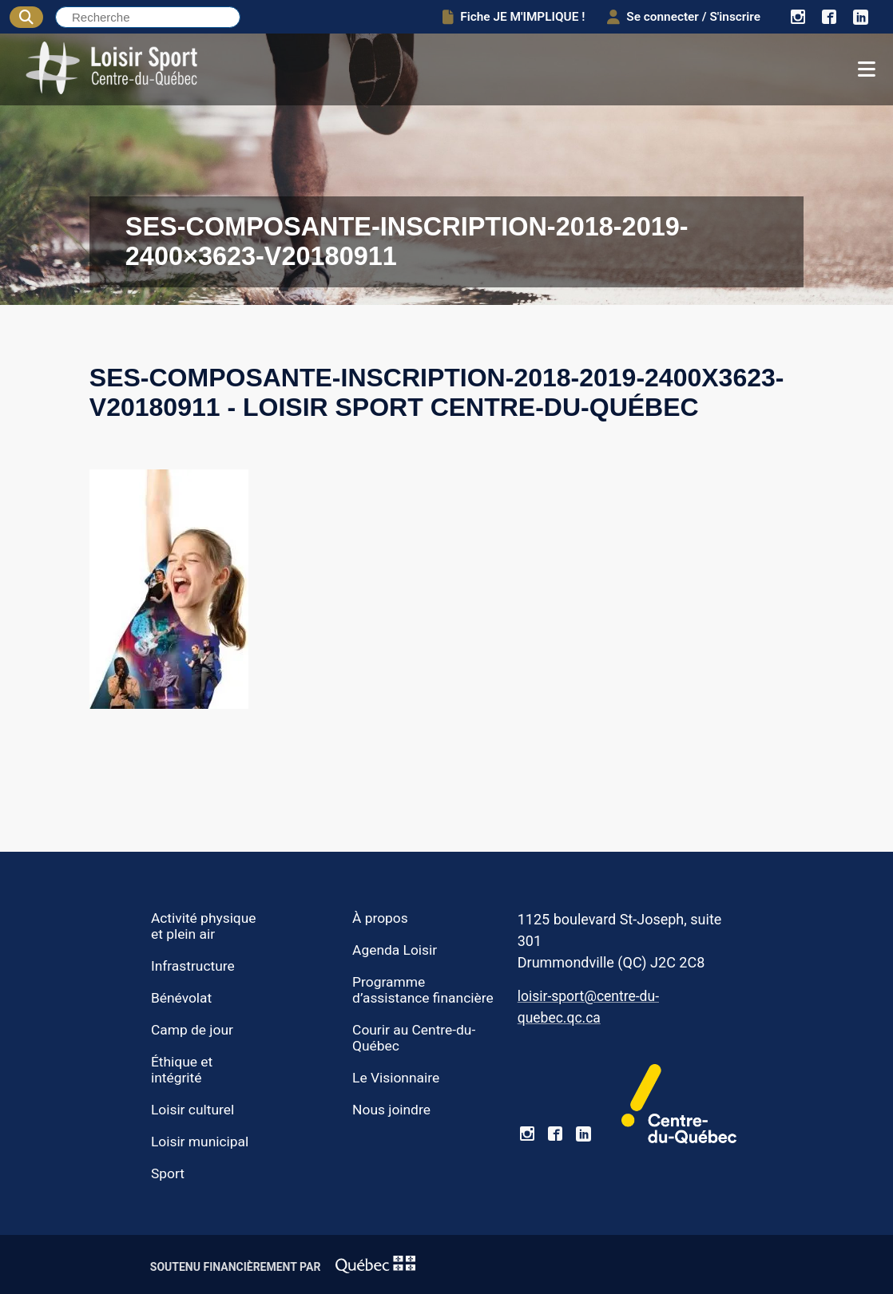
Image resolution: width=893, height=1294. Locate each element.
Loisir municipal (199, 1142)
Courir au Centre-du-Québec (413, 1038)
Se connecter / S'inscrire (683, 17)
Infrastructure (193, 966)
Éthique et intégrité (181, 1070)
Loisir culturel (192, 1110)
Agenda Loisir (394, 950)
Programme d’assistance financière (423, 990)
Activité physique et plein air (203, 926)
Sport (168, 1173)
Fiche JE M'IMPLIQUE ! (514, 17)
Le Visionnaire (395, 1078)
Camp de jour (192, 1030)
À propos (380, 918)
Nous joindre (391, 1110)
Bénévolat (181, 998)
